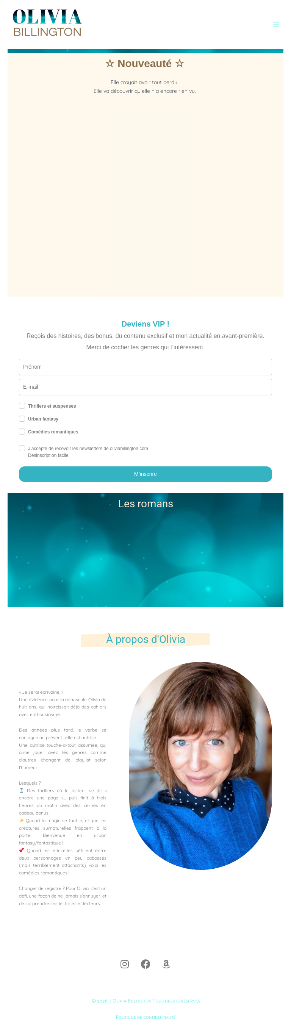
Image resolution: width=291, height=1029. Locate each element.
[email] (145, 387)
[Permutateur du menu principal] (275, 24)
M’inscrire (145, 474)
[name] (145, 367)
